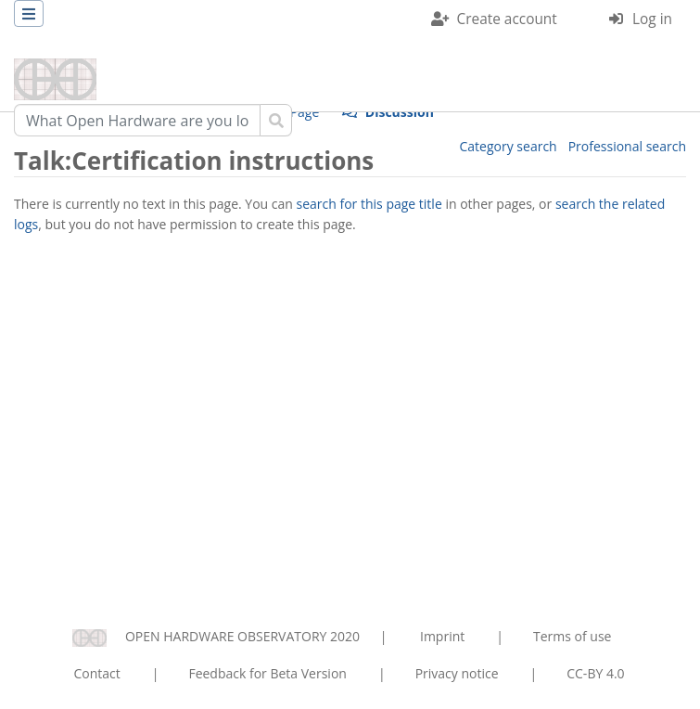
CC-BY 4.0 (595, 673)
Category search (508, 146)
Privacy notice (457, 673)
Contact (96, 673)
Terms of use (572, 636)
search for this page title (369, 204)
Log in (652, 19)
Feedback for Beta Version (267, 673)
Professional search (627, 146)
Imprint (442, 636)
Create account (507, 19)
